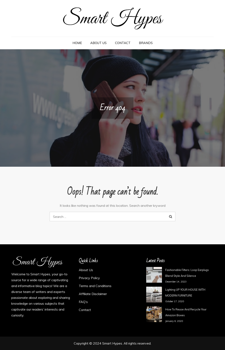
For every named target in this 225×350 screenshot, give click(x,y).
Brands (146, 43)
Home (77, 43)
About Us (98, 43)
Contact (123, 43)
